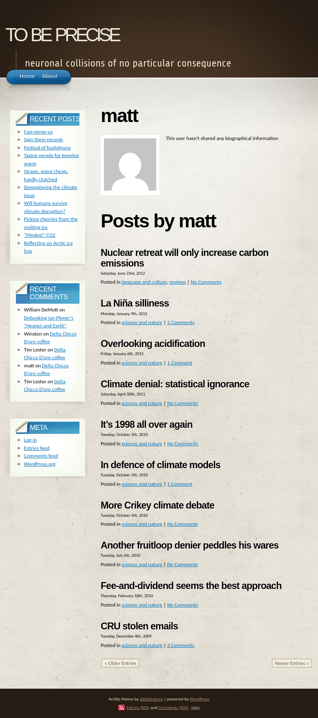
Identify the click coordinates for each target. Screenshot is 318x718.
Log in (30, 440)
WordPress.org (39, 464)
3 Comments (180, 645)
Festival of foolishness (47, 147)
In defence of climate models (161, 465)
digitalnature (151, 699)
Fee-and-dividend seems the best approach (191, 585)
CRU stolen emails (139, 626)
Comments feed (41, 456)
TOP (195, 708)
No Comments (206, 282)
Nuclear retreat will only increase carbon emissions (184, 258)
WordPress (200, 699)
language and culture (144, 282)
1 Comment (179, 363)
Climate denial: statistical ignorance (175, 384)
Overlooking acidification (153, 343)
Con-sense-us (38, 132)
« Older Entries (120, 663)
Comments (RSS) (173, 707)
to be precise (62, 32)
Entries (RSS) (137, 707)
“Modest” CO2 (39, 235)
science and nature (141, 322)
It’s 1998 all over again (146, 424)
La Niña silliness (135, 303)
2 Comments (180, 322)
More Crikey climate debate (157, 505)
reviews (177, 282)
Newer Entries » (292, 663)
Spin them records (43, 139)
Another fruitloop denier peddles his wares (189, 545)
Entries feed (37, 448)
